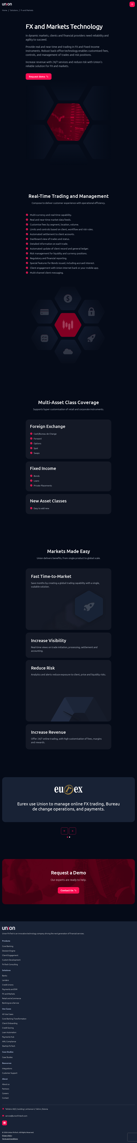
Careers (5, 1093)
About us (5, 1084)
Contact (5, 1097)
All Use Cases (7, 1014)
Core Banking (7, 946)
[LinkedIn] (68, 1121)
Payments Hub (8, 1036)
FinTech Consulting (10, 964)
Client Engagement (10, 955)
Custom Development (11, 959)
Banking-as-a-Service (10, 1002)
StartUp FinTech (8, 1046)
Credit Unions (7, 984)
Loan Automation (9, 1032)
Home (4, 10)
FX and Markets (8, 993)
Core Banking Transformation (14, 1018)
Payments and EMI (9, 989)
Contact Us (69, 890)
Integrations (7, 1068)
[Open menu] (132, 4)
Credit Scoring (8, 1027)
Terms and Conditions (10, 1139)
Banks (4, 975)
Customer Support (9, 1073)
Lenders (5, 980)
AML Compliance (9, 1041)
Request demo (38, 76)
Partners (5, 1088)
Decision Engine (8, 950)
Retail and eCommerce (11, 998)
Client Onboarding (9, 1023)
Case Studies (7, 1057)
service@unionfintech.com (16, 1115)
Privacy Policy (7, 1135)
